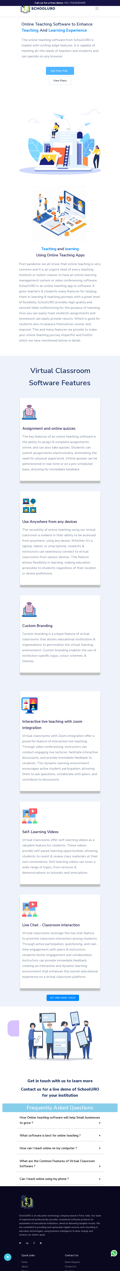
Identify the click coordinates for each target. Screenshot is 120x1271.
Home (24, 1262)
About (25, 1266)
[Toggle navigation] (97, 8)
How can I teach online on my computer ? (48, 1148)
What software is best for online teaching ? (50, 1135)
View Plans (60, 80)
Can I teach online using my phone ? (44, 1179)
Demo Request (72, 1262)
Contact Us (70, 1266)
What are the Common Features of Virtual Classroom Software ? (57, 1163)
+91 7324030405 (60, 3)
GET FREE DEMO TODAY (63, 997)
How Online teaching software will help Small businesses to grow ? (60, 1120)
